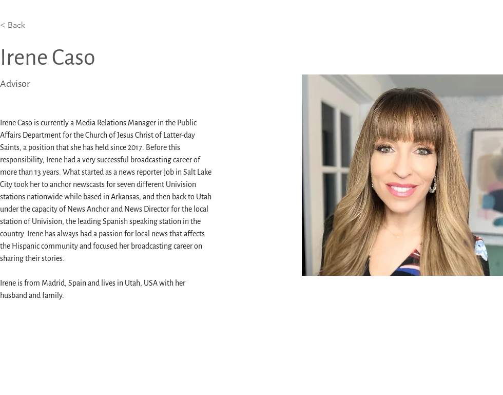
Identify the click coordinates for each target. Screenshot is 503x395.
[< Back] (20, 25)
